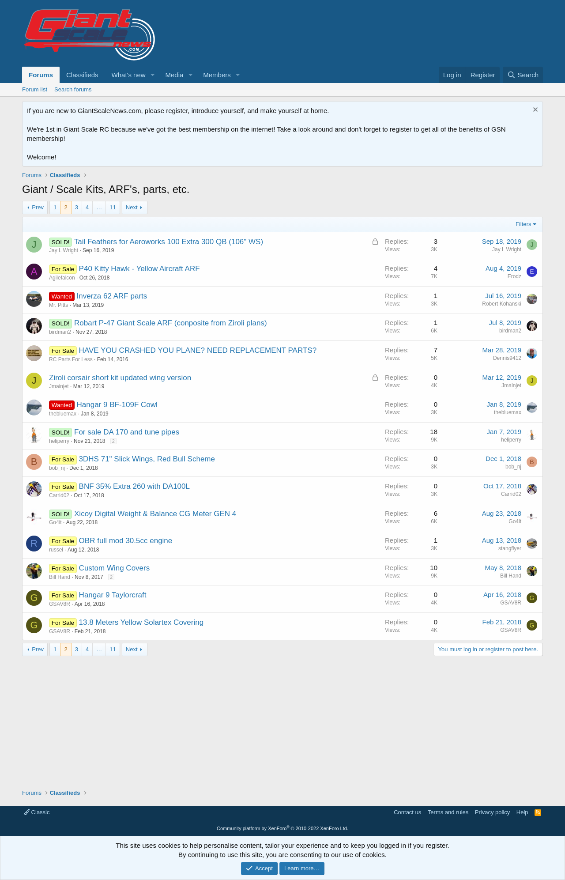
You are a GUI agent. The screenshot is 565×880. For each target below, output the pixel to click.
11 (112, 207)
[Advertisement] (282, 718)
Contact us (407, 812)
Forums (41, 75)
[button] (152, 75)
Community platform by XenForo (282, 828)
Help (522, 812)
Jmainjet (59, 386)
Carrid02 (59, 495)
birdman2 (60, 332)
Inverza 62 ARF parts (112, 296)
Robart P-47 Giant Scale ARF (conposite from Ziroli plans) (170, 323)
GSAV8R (59, 604)
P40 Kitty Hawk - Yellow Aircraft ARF (139, 268)
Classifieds (82, 75)
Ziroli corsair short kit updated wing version (120, 378)
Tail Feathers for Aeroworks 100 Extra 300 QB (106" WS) (168, 242)
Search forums (73, 89)
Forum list (34, 89)
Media (174, 75)
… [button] (99, 207)
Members (217, 75)
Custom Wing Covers (114, 568)
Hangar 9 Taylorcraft (113, 595)
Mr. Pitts (58, 305)
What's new (129, 75)
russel (56, 550)
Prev (38, 207)
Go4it (55, 522)
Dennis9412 (507, 358)
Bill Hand (59, 577)
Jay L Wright (63, 250)
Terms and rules (448, 812)
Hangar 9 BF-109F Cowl (117, 404)
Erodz (514, 276)
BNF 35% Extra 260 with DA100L (134, 486)
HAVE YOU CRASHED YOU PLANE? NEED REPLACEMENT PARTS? (198, 350)
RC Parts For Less (71, 359)
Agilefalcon (62, 278)
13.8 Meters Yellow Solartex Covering (141, 622)
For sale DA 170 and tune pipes (126, 432)
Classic (37, 812)
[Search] (523, 75)
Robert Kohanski (501, 304)
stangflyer (509, 548)
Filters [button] (523, 224)
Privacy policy (492, 812)
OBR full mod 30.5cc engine (126, 540)
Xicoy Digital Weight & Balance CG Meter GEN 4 (155, 514)
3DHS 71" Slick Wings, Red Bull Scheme (147, 459)
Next (132, 207)
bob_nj (57, 468)
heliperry (59, 441)
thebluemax (62, 414)
